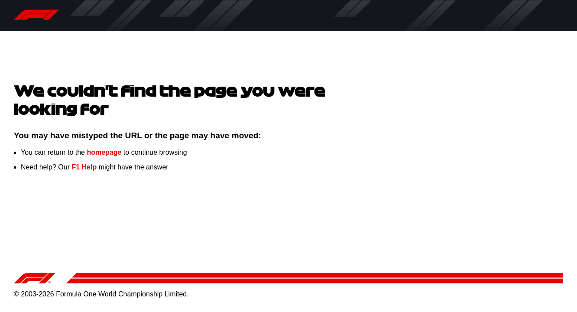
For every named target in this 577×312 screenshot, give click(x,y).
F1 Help (84, 167)
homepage (104, 152)
